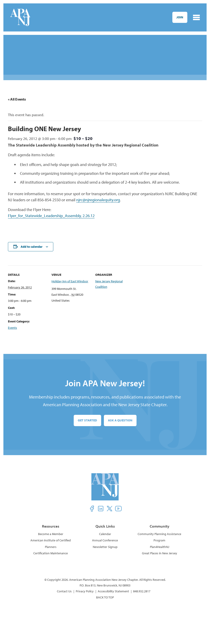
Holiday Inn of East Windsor (69, 281)
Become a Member (50, 534)
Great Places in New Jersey (159, 553)
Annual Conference (105, 540)
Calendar (105, 534)
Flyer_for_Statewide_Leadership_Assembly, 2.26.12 (51, 215)
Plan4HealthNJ (159, 547)
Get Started (87, 420)
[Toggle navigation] (196, 17)
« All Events (17, 99)
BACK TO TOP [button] (105, 597)
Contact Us (64, 591)
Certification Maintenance (50, 553)
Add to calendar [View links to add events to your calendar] (31, 247)
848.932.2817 (141, 591)
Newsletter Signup (105, 547)
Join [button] (179, 17)
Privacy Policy (85, 591)
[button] (92, 508)
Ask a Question (120, 420)
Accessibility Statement (113, 591)
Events (12, 328)
